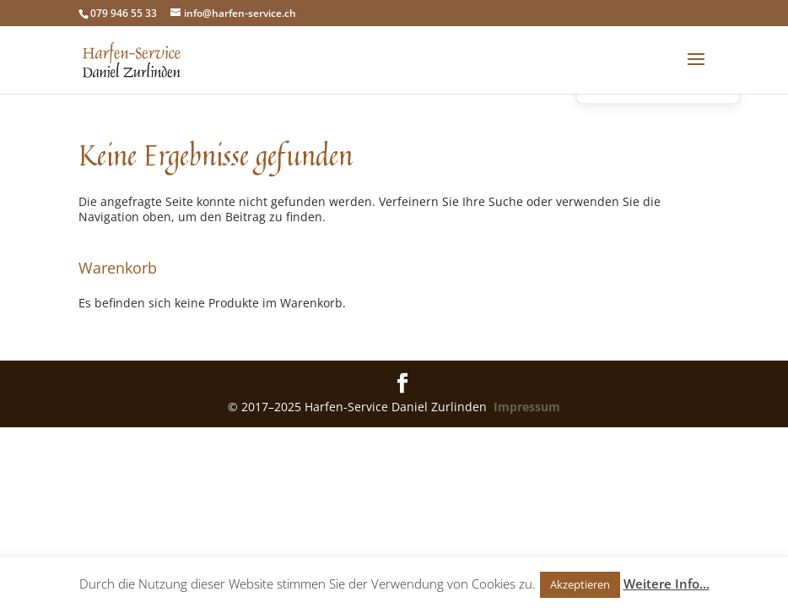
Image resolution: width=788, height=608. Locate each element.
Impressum (527, 407)
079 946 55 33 (123, 13)
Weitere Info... (666, 583)
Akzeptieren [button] (580, 584)
